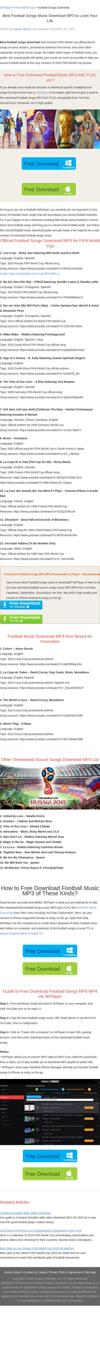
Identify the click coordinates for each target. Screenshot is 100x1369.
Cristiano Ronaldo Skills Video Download (25, 1213)
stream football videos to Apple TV (21, 933)
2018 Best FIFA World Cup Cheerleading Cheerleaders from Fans (41, 1230)
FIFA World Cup (24, 7)
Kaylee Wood (21, 29)
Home (8, 1272)
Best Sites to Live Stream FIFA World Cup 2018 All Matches (37, 1248)
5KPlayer (5, 7)
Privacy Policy (57, 1272)
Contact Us (30, 1272)
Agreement (75, 1272)
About (17, 1272)
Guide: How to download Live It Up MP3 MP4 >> (30, 273)
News (43, 1272)
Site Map (90, 1272)
